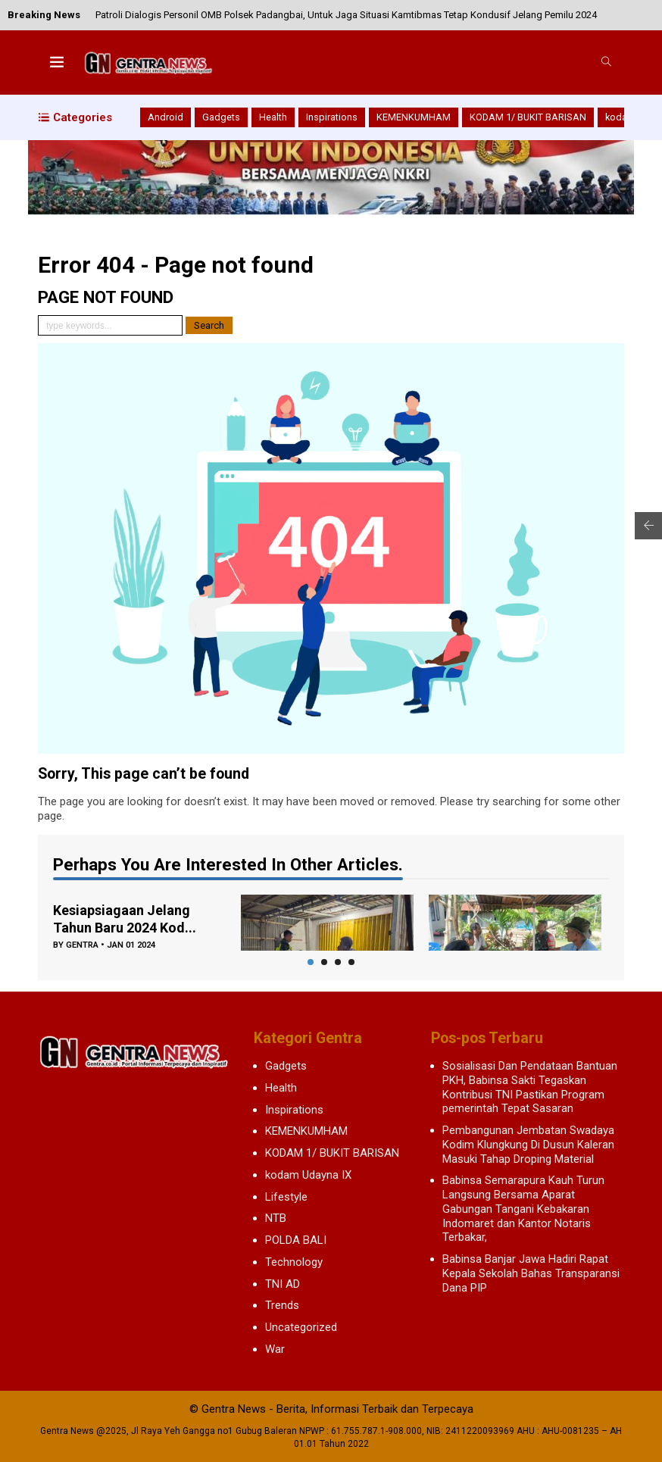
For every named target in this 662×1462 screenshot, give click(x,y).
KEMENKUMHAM (413, 117)
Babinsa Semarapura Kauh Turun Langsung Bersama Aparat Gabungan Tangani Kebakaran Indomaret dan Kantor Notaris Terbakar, (523, 1208)
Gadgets (221, 117)
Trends (282, 1305)
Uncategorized (301, 1327)
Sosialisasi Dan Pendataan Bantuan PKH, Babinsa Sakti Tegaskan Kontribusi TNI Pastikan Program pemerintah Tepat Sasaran (529, 1087)
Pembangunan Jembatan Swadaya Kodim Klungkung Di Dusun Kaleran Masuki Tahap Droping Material (528, 1144)
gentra (82, 945)
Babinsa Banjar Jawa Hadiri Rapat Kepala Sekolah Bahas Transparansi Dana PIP (531, 1273)
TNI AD (282, 1284)
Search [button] (209, 325)
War (275, 1349)
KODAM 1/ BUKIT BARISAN (528, 117)
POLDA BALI (295, 1240)
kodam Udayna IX (308, 1175)
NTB (275, 1218)
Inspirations (332, 117)
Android (165, 117)
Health (273, 117)
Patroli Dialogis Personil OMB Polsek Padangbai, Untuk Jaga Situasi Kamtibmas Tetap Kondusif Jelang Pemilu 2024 (346, 14)
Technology (294, 1262)
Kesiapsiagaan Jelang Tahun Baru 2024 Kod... (124, 919)
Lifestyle (286, 1197)
